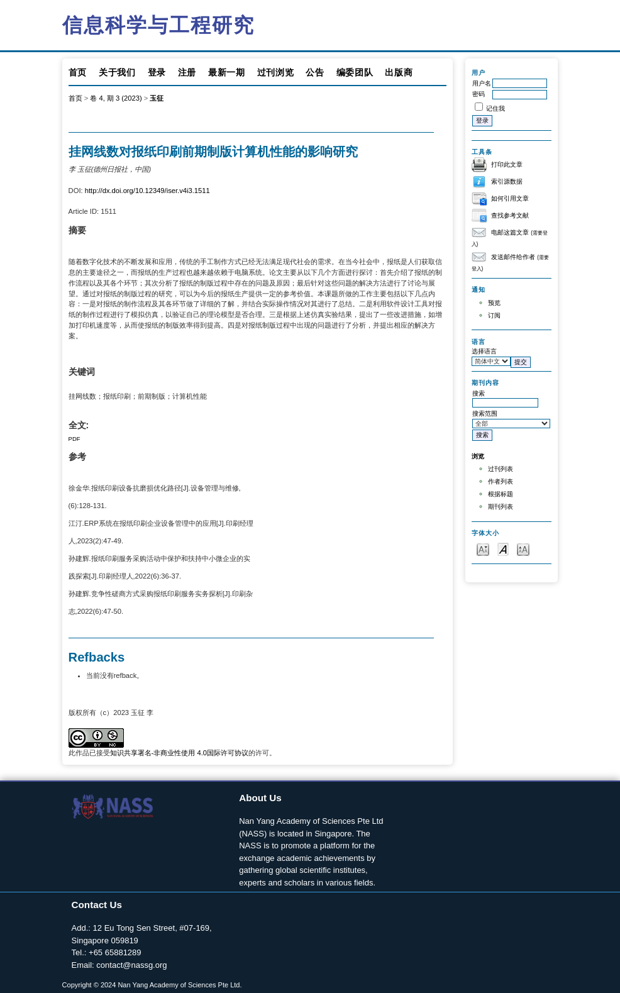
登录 (157, 72)
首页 (78, 72)
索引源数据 (507, 181)
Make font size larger (523, 548)
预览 (494, 302)
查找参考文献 (510, 215)
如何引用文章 (510, 198)
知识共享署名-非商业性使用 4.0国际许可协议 (179, 753)
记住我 (495, 108)
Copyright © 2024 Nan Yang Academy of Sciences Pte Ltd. (152, 985)
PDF (74, 438)
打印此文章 (507, 164)
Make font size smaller (483, 548)
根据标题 (500, 494)
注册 (187, 72)
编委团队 (355, 72)
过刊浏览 (275, 72)
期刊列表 (500, 506)
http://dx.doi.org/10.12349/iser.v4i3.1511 (147, 190)
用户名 (481, 83)
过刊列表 (500, 468)
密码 (478, 94)
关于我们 (117, 72)
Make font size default (503, 548)
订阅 (494, 315)
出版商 (398, 72)
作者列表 (500, 481)
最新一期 (226, 72)
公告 (315, 72)
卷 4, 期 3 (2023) (115, 98)
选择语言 (484, 351)
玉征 (156, 98)
